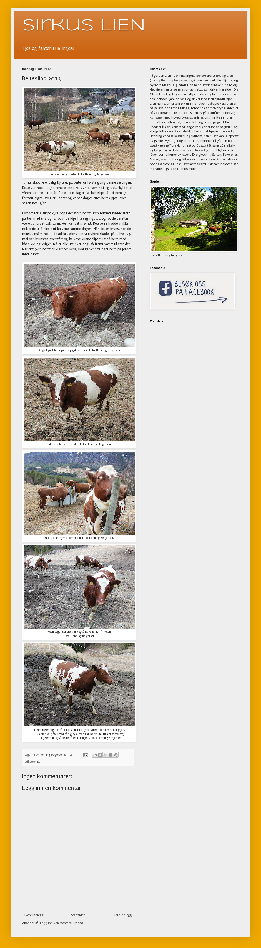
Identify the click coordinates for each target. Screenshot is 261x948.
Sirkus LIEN (83, 26)
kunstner (156, 117)
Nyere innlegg (34, 915)
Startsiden (78, 915)
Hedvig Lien (224, 76)
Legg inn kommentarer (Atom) (61, 923)
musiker (179, 136)
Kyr (39, 761)
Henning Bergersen (175, 80)
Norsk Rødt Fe (205, 150)
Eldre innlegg (122, 915)
